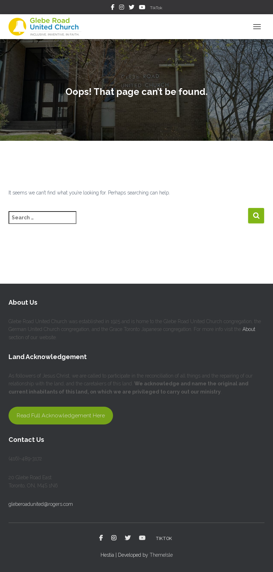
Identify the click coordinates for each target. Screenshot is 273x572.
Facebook (112, 8)
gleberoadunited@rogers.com (41, 504)
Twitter (131, 8)
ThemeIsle (161, 555)
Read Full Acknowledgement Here (61, 415)
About (248, 329)
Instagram (121, 8)
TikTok (156, 7)
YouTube (142, 8)
